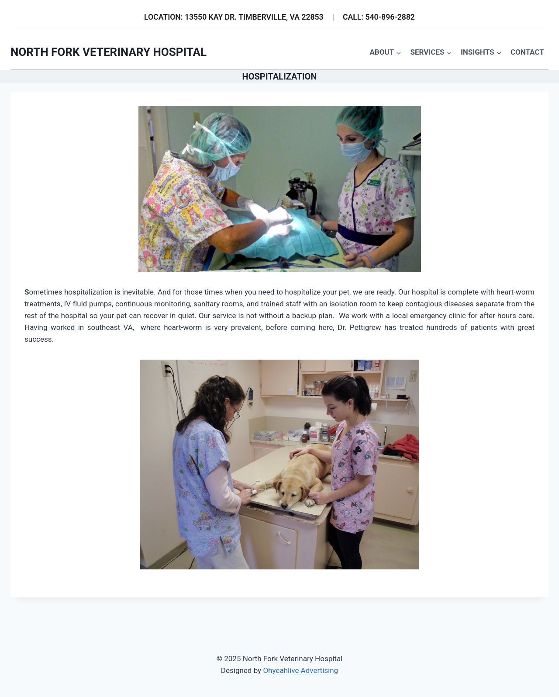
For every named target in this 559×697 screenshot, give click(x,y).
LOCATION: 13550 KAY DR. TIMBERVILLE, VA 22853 (234, 17)
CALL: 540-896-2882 (379, 17)
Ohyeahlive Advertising (300, 670)
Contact (527, 52)
